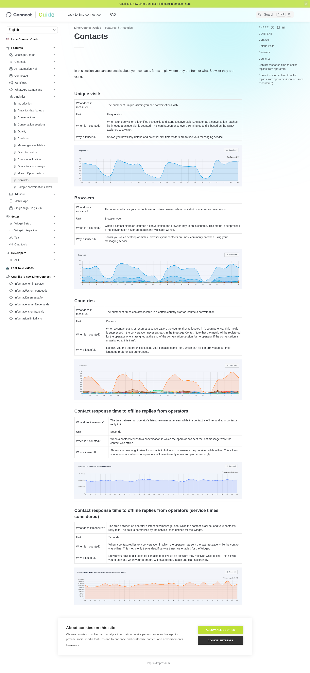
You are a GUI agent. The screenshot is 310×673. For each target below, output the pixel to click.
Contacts (264, 39)
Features (110, 27)
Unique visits (266, 46)
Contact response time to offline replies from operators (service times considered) (281, 79)
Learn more (72, 645)
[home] (33, 14)
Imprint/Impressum (158, 663)
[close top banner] (306, 3)
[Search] (275, 14)
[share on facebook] (278, 27)
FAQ (113, 14)
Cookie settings (220, 640)
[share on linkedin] (283, 27)
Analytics (126, 27)
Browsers (264, 52)
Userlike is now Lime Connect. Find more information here (155, 3)
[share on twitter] (272, 27)
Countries (264, 58)
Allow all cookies (220, 629)
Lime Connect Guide (87, 27)
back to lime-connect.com (85, 14)
